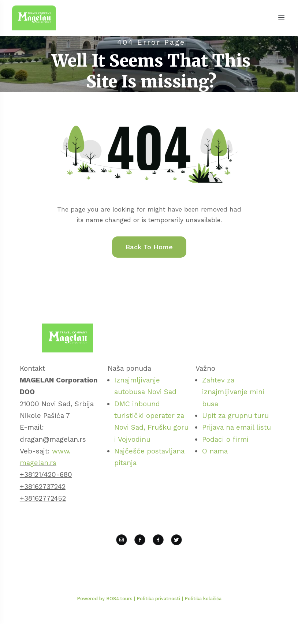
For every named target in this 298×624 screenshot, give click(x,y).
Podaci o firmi (225, 439)
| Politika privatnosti (157, 598)
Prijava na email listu (236, 427)
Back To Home (149, 247)
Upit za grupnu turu (235, 415)
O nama (215, 451)
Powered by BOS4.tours (105, 598)
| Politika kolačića (201, 598)
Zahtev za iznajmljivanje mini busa (233, 392)
